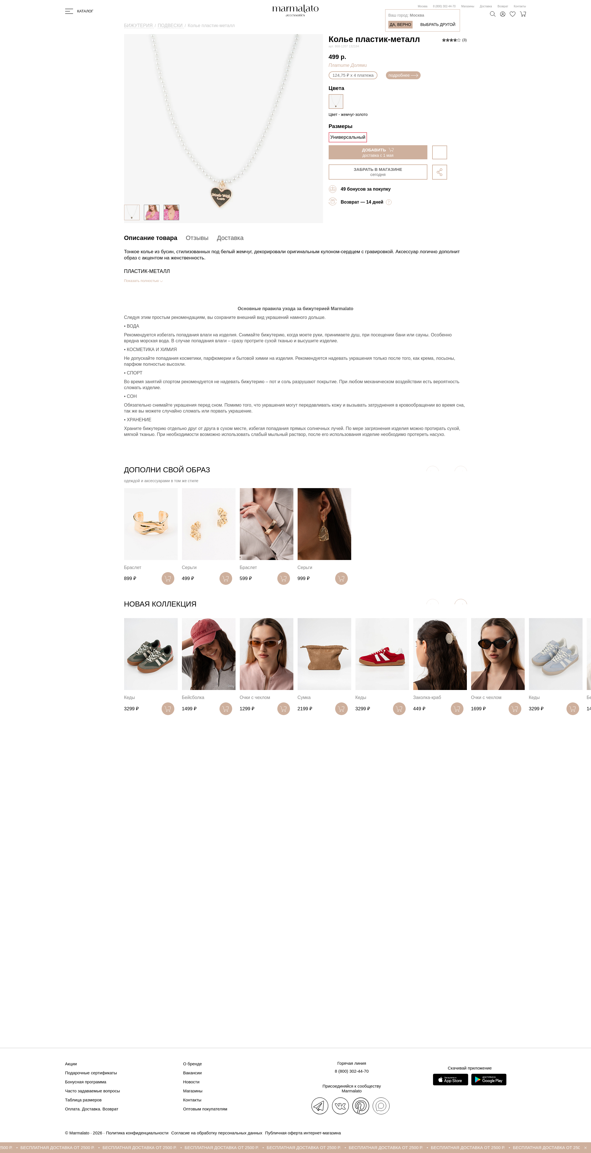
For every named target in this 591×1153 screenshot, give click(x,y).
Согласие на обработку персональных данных (216, 1132)
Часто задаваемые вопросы (92, 1090)
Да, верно (400, 24)
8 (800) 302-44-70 (444, 6)
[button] (460, 605)
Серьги (189, 567)
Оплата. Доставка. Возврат (91, 1108)
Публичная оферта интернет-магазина (303, 1132)
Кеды (129, 697)
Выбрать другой (437, 24)
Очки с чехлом (255, 697)
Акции (71, 1063)
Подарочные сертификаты (91, 1072)
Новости (191, 1081)
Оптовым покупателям (205, 1108)
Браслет (132, 567)
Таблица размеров (83, 1099)
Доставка (486, 6)
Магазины (467, 6)
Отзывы (197, 237)
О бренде (192, 1063)
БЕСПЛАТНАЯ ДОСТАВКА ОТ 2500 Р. (62, 1147)
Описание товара (150, 237)
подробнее (403, 75)
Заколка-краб (427, 697)
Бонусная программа (85, 1081)
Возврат (503, 6)
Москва (422, 6)
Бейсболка (193, 697)
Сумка (304, 697)
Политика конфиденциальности (137, 1132)
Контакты (520, 6)
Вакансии (192, 1072)
